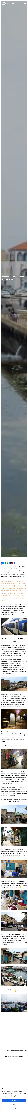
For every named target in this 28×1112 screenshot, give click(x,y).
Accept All (14, 1100)
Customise (14, 1104)
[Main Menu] (25, 3)
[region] (14, 1099)
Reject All (14, 1108)
